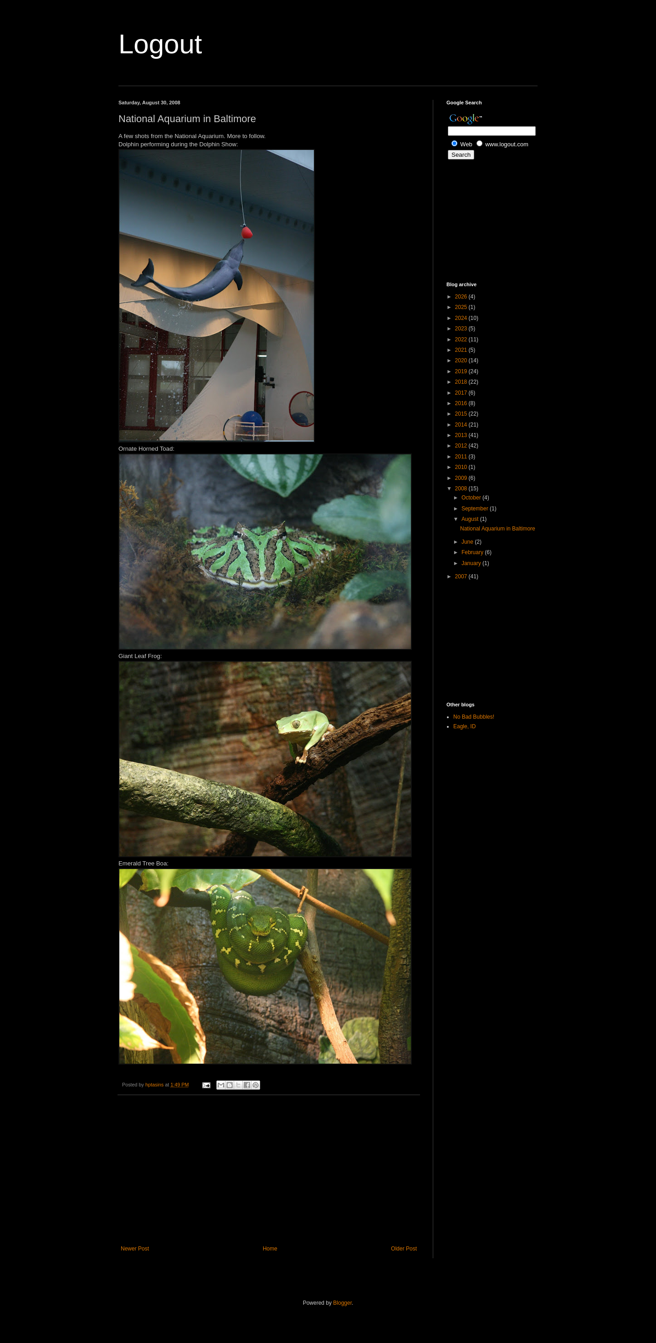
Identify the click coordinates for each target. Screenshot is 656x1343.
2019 (462, 371)
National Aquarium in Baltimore (497, 528)
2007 (462, 576)
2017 (462, 393)
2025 (462, 307)
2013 (462, 435)
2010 (462, 467)
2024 (462, 318)
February (473, 552)
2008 (462, 488)
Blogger (342, 1303)
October (471, 497)
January (471, 563)
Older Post (404, 1248)
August (470, 519)
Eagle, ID (464, 726)
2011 (462, 456)
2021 (462, 350)
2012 (462, 446)
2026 (462, 296)
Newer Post (135, 1248)
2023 (462, 328)
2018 (462, 382)
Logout (160, 44)
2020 (462, 360)
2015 (462, 414)
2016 (462, 403)
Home (270, 1248)
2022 (462, 339)
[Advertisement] (268, 1170)
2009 (462, 478)
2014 (462, 425)
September (475, 508)
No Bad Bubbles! (473, 717)
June (468, 542)
